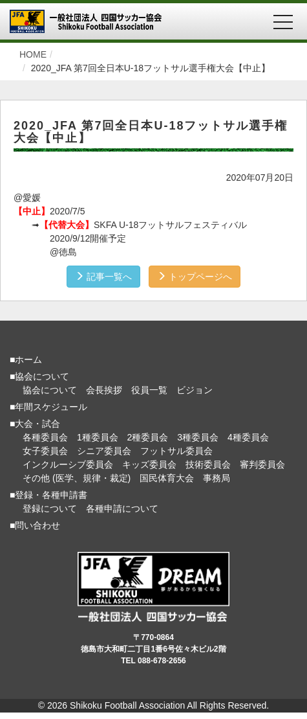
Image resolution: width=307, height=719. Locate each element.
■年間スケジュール (48, 407)
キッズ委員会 (149, 464)
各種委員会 (45, 437)
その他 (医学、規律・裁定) (77, 478)
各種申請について (122, 508)
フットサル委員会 (176, 451)
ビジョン (194, 390)
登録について (50, 508)
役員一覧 (149, 390)
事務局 (216, 478)
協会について (50, 390)
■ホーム (26, 359)
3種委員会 (197, 437)
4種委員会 (248, 437)
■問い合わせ (35, 525)
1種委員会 (97, 437)
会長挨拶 (104, 390)
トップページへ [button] (194, 276)
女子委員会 (45, 451)
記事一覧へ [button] (103, 276)
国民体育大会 (167, 478)
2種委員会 (148, 437)
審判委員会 (262, 464)
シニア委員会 (104, 451)
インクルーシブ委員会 (68, 464)
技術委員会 (208, 464)
